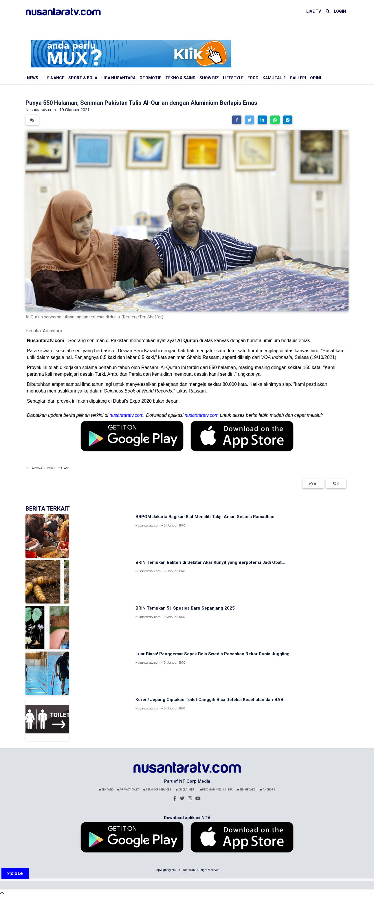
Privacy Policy (128, 789)
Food (253, 78)
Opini (315, 78)
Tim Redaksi (246, 789)
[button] (236, 119)
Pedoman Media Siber (216, 789)
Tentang (106, 789)
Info (50, 468)
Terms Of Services (157, 789)
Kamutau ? (274, 78)
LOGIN (340, 11)
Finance (55, 78)
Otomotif (150, 78)
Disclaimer (185, 789)
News (32, 78)
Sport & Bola (82, 78)
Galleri (298, 78)
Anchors (267, 789)
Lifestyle (233, 78)
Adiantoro (52, 330)
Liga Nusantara (118, 78)
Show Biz (209, 78)
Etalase (63, 468)
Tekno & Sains (180, 78)
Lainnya (36, 468)
